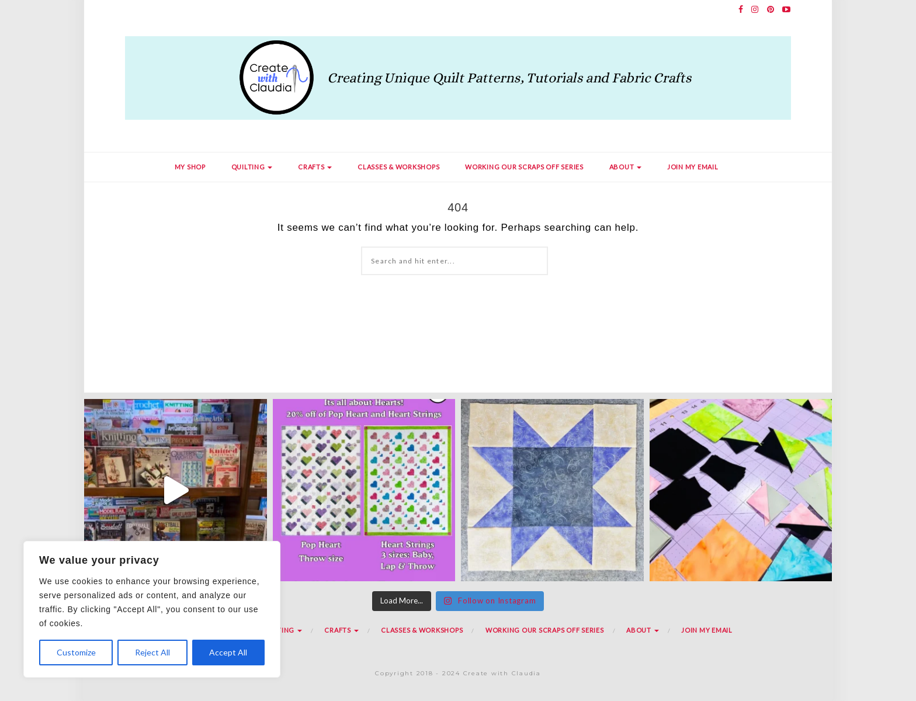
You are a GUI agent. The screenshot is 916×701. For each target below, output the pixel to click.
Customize (76, 652)
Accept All (228, 652)
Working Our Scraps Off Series (524, 167)
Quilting (252, 167)
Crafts (315, 167)
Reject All (152, 652)
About (625, 167)
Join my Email (693, 167)
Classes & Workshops (398, 167)
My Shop (190, 167)
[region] (151, 609)
